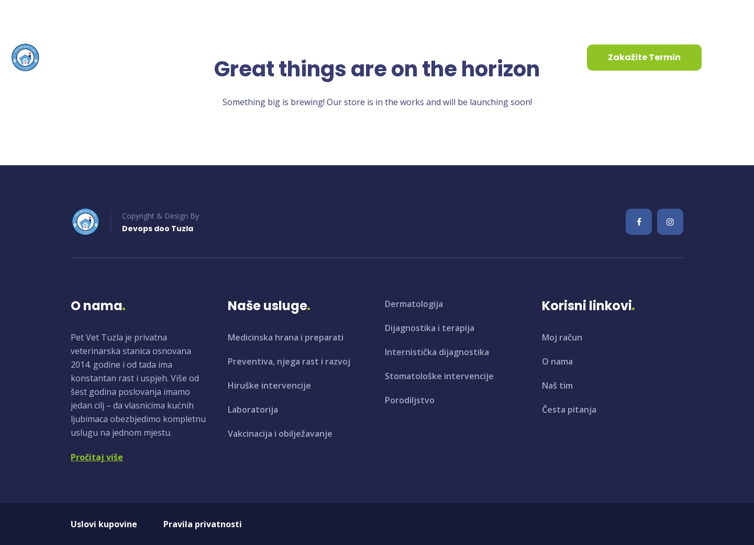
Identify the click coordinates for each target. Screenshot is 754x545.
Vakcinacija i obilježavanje (280, 433)
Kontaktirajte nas (378, 57)
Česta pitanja (569, 409)
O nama (158, 57)
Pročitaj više (97, 457)
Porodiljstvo (410, 400)
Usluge (220, 57)
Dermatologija (414, 304)
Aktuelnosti (291, 57)
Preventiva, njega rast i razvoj (289, 361)
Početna (100, 57)
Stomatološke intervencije (439, 376)
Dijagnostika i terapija (429, 328)
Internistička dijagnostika (437, 352)
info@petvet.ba (48, 15)
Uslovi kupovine (104, 524)
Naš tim (557, 385)
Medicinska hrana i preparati (285, 337)
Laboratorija (253, 409)
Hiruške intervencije (269, 385)
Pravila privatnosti (202, 524)
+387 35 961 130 (146, 15)
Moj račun (562, 337)
